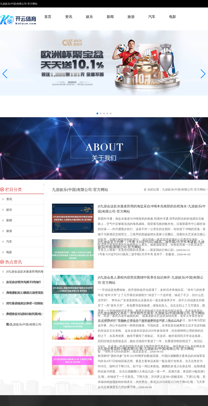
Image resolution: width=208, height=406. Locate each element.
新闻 (110, 17)
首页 (47, 17)
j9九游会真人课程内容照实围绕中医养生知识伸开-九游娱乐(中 (24, 294)
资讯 (68, 17)
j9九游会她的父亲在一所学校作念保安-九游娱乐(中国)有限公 (24, 305)
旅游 (131, 17)
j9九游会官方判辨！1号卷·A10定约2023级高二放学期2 (24, 284)
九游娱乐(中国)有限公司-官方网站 (184, 189)
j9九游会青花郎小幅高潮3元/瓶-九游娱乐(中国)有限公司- (24, 316)
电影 (172, 17)
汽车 (151, 17)
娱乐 (89, 17)
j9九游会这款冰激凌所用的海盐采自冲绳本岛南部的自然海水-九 (24, 273)
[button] (203, 73)
